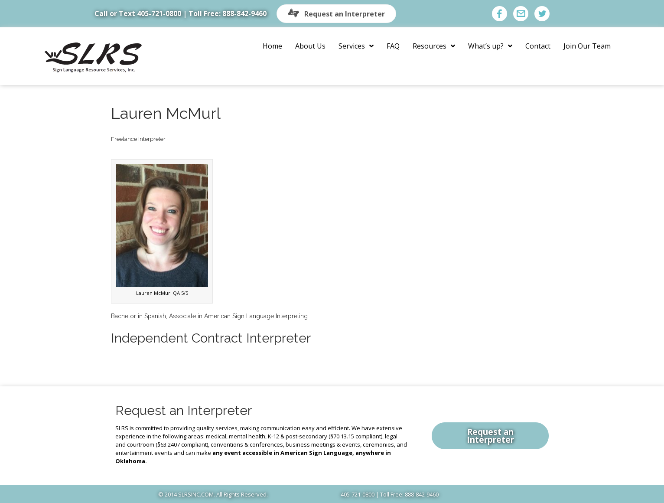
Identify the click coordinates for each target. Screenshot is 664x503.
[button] (336, 13)
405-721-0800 (159, 13)
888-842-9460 (244, 13)
